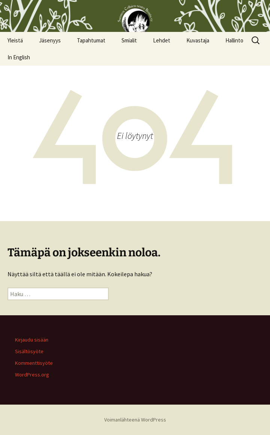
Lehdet (161, 40)
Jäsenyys (50, 40)
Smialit (129, 40)
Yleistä (15, 40)
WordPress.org (32, 374)
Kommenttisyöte (34, 363)
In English (19, 57)
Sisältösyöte (29, 351)
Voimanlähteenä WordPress (135, 419)
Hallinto (234, 40)
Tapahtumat (91, 40)
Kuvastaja (197, 40)
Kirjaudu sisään (31, 339)
